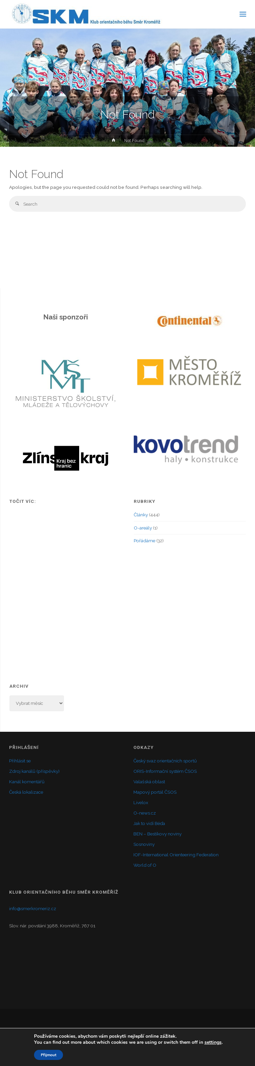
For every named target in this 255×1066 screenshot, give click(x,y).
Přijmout (49, 1055)
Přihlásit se (20, 760)
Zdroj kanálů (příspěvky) (34, 771)
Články (141, 514)
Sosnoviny (144, 844)
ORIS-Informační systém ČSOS (165, 771)
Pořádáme (144, 540)
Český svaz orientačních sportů (165, 760)
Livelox (140, 802)
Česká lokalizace (26, 792)
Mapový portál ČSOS (155, 792)
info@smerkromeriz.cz (32, 908)
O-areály (143, 527)
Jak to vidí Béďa (149, 823)
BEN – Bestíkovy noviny (157, 833)
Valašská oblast (149, 781)
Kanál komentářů (26, 781)
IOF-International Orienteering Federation (176, 854)
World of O (144, 865)
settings (213, 1042)
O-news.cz (144, 813)
